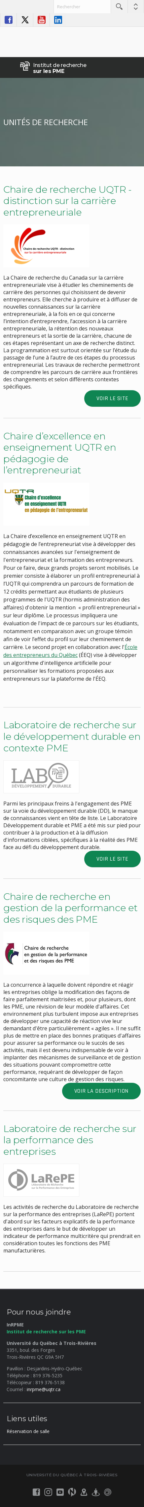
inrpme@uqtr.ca (43, 1389)
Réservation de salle (28, 1431)
